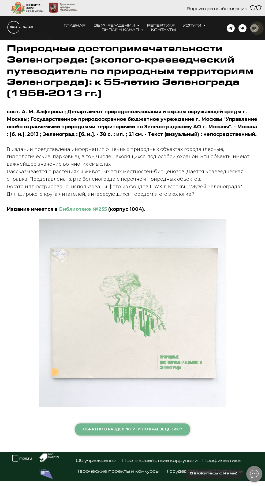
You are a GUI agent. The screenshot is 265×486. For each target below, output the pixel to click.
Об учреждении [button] (115, 26)
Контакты (163, 30)
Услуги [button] (192, 26)
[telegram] (231, 28)
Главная (74, 26)
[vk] (242, 28)
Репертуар (161, 26)
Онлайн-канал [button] (121, 30)
